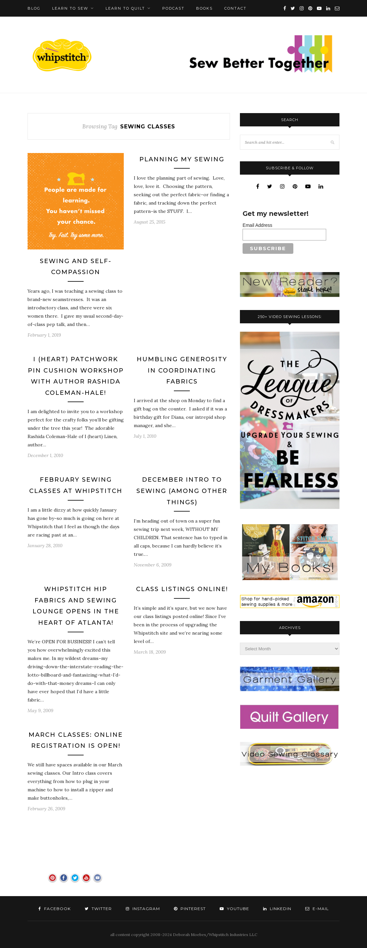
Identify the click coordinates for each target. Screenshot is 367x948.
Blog (34, 8)
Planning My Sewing (181, 159)
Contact (235, 8)
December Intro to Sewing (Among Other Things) (181, 491)
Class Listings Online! (182, 589)
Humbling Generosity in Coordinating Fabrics (182, 370)
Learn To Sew (70, 8)
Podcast (173, 8)
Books (204, 8)
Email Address (257, 225)
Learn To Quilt (125, 8)
